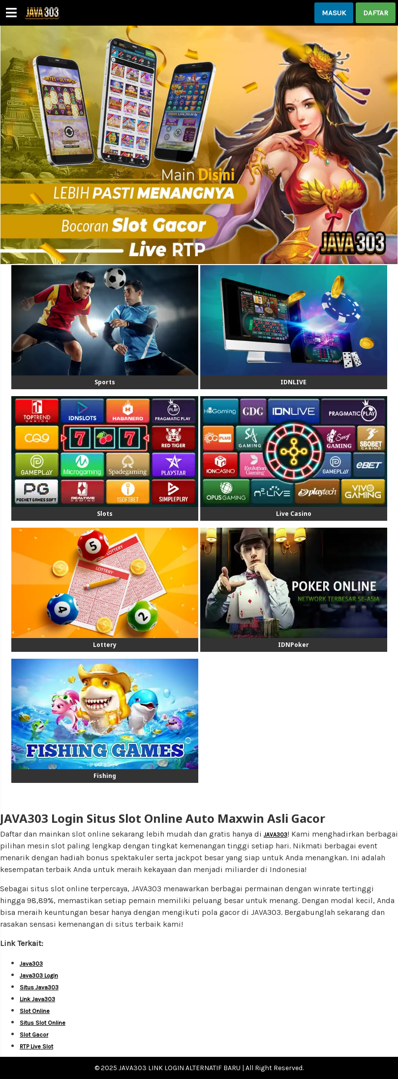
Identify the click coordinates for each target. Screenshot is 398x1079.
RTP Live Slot (36, 1046)
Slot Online (35, 1011)
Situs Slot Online (42, 1022)
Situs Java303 (39, 987)
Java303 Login (39, 975)
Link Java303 (37, 999)
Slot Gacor (34, 1034)
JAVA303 (275, 834)
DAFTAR (375, 12)
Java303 (31, 963)
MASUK (334, 12)
